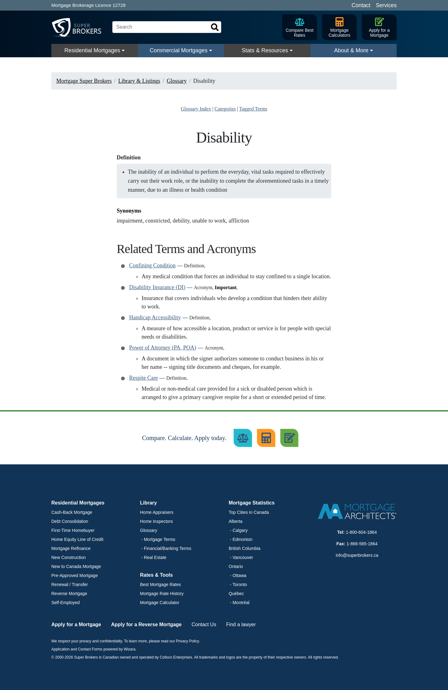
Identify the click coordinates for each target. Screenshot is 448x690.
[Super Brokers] (79, 27)
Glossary (148, 530)
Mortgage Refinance (71, 548)
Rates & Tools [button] (156, 575)
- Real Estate (153, 557)
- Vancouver (241, 557)
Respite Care (143, 378)
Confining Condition (152, 265)
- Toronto (238, 584)
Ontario (236, 566)
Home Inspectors (156, 521)
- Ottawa (237, 575)
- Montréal (239, 602)
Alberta (235, 521)
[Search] (166, 27)
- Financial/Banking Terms (165, 548)
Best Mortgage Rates (160, 584)
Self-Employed (65, 602)
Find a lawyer (241, 624)
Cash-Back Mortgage (71, 512)
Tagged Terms (253, 108)
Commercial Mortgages (179, 50)
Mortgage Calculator (159, 602)
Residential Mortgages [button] (78, 502)
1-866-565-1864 (362, 543)
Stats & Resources (265, 50)
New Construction (68, 557)
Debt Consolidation (69, 521)
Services (386, 5)
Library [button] (148, 502)
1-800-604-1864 (361, 532)
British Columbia (244, 548)
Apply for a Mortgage (76, 624)
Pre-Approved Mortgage (74, 575)
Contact (361, 5)
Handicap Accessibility (155, 317)
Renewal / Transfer (69, 584)
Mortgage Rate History (162, 593)
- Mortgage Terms (157, 539)
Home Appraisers (156, 512)
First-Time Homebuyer (73, 530)
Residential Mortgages (92, 50)
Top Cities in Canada (249, 512)
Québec (236, 593)
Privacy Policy (187, 641)
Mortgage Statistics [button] (252, 502)
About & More (351, 50)
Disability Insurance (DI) (157, 287)
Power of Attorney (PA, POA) (162, 348)
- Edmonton (240, 539)
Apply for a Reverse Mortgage (146, 624)
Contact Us (204, 624)
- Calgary (238, 530)
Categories (225, 108)
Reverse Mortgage (69, 593)
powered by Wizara (119, 649)
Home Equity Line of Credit (77, 539)
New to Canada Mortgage (76, 566)
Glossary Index (196, 108)
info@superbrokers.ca (357, 555)
